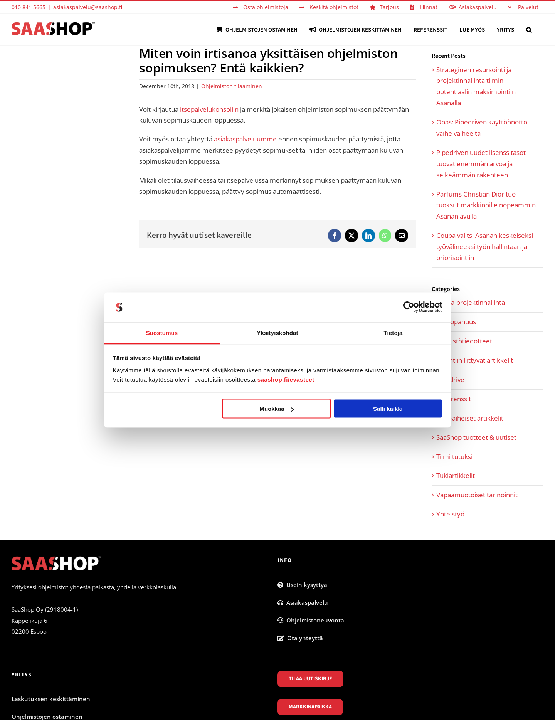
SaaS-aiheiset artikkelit (469, 418)
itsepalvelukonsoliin (209, 109)
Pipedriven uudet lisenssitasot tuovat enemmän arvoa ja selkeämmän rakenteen (481, 163)
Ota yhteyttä (300, 638)
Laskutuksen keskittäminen (51, 699)
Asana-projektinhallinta (470, 302)
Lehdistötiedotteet (464, 340)
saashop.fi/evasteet (285, 379)
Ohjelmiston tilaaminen (231, 86)
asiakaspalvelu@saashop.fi (87, 7)
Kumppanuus (456, 321)
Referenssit (453, 398)
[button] (528, 29)
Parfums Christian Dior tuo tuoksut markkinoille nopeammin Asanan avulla (486, 205)
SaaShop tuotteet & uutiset (476, 437)
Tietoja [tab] (393, 332)
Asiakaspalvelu (303, 602)
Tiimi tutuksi (454, 456)
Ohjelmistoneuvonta (311, 620)
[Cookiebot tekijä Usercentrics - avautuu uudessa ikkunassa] (408, 307)
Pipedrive (450, 379)
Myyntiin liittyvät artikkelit (474, 360)
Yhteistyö (450, 514)
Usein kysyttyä (302, 585)
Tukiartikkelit (455, 475)
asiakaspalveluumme (245, 139)
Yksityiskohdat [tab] (277, 332)
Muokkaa (276, 408)
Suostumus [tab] (162, 332)
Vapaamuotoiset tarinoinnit (477, 494)
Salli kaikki (388, 408)
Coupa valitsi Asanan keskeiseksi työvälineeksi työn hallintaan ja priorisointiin (484, 246)
